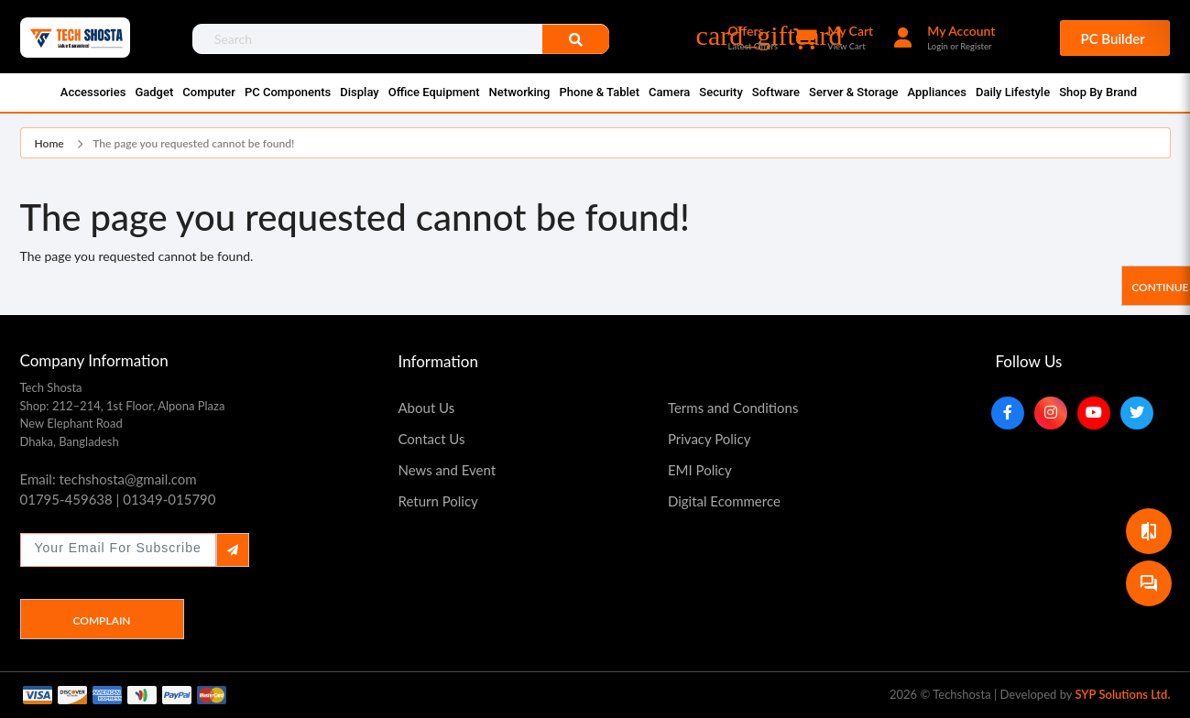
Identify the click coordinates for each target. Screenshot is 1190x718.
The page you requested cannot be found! (193, 143)
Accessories (93, 92)
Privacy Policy (709, 438)
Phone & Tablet (599, 92)
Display (359, 92)
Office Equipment (434, 92)
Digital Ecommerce (724, 501)
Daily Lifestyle (1013, 92)
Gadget (154, 92)
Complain (101, 620)
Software (776, 92)
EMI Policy (700, 470)
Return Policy (438, 501)
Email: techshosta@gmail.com (108, 479)
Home (49, 143)
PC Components (288, 92)
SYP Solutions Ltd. (1122, 694)
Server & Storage (853, 92)
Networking (520, 92)
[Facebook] (1007, 413)
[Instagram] (1050, 413)
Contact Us (431, 438)
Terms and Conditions (733, 407)
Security (720, 92)
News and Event (447, 470)
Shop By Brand (1098, 92)
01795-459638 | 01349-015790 (118, 499)
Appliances (937, 92)
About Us (426, 407)
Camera (669, 92)
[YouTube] (1093, 413)
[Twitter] (1136, 413)
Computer (208, 92)
